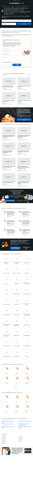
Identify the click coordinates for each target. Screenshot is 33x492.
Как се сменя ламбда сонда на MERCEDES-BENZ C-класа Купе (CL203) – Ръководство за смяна (26, 222)
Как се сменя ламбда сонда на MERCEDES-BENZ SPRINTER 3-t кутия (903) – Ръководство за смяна (11, 231)
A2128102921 (4, 443)
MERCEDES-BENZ (24, 6)
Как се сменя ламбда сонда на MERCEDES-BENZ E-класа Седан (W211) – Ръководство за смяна (11, 214)
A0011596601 (4, 440)
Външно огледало (18, 6)
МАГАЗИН (15, 0)
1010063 (19, 441)
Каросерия (12, 6)
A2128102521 (20, 437)
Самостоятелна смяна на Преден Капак (24, 421)
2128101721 (4, 438)
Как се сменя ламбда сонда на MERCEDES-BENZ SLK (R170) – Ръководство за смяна (11, 222)
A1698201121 (20, 438)
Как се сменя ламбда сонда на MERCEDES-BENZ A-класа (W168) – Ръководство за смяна (26, 214)
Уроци (9, 6)
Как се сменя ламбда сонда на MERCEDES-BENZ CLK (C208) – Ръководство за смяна (26, 231)
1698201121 (4, 441)
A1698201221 (4, 437)
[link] (11, 35)
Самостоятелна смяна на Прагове (7, 424)
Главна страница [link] (4, 6)
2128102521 (20, 440)
